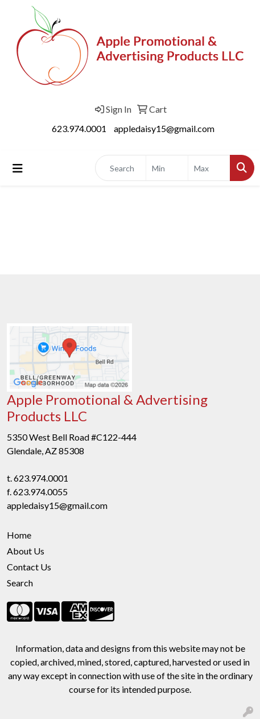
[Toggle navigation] (18, 168)
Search (20, 582)
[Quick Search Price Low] (167, 168)
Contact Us (29, 566)
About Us (25, 550)
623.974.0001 (79, 128)
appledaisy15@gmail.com (164, 128)
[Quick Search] (120, 168)
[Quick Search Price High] (209, 168)
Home (19, 534)
